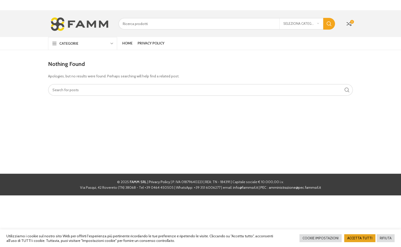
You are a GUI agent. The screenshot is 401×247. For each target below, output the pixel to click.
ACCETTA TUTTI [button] (359, 238)
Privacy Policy (159, 181)
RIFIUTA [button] (386, 238)
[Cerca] (226, 23)
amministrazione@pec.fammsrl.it (295, 186)
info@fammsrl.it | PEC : (251, 186)
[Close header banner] (394, 5)
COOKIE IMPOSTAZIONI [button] (321, 238)
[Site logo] (79, 22)
